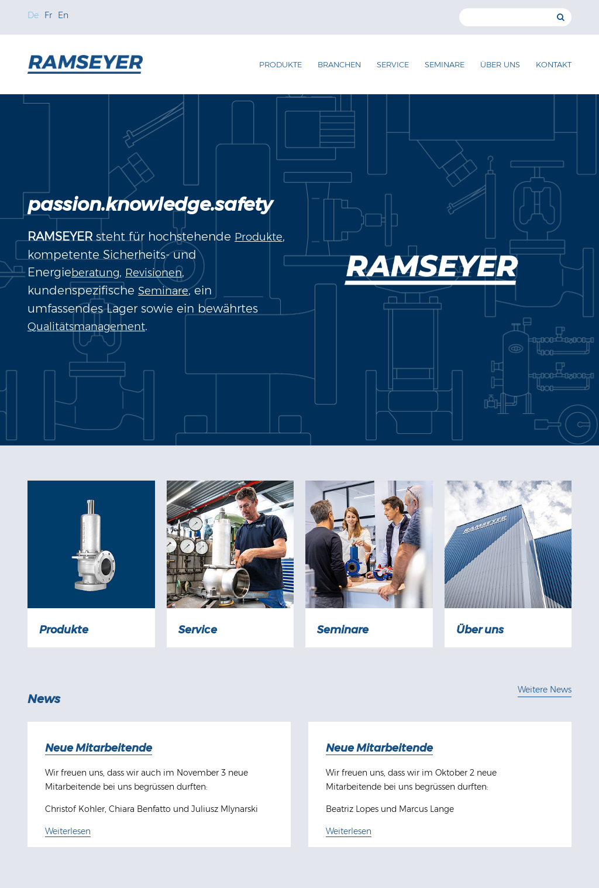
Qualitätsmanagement (86, 326)
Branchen (339, 64)
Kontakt (554, 64)
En (63, 15)
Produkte (280, 64)
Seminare (444, 64)
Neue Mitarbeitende (98, 748)
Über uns (500, 64)
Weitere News (545, 689)
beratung (95, 272)
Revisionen (153, 272)
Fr (48, 15)
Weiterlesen (68, 831)
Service (393, 64)
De (33, 15)
